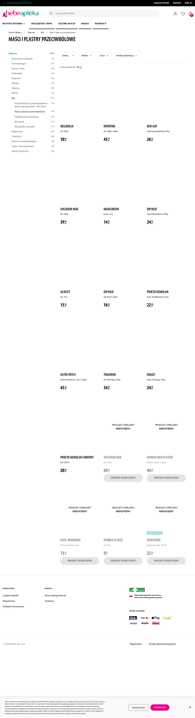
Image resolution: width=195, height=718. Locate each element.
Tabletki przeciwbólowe (34, 117)
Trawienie (33, 136)
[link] (86, 55)
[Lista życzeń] (183, 14)
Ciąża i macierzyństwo (33, 146)
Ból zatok (34, 121)
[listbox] (68, 55)
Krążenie (33, 78)
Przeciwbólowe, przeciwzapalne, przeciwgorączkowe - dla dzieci (34, 105)
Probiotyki (33, 73)
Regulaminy (9, 601)
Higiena (33, 88)
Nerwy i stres (33, 68)
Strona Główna (15, 33)
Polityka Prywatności (13, 606)
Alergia (33, 83)
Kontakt (177, 3)
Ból (42, 33)
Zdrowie (31, 33)
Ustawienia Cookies (138, 707)
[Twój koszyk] (190, 13)
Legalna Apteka (161, 3)
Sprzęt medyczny (33, 151)
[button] (104, 55)
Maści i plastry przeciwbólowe (34, 112)
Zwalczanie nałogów (33, 58)
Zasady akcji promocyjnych (162, 644)
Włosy (33, 93)
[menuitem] (42, 24)
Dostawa (49, 601)
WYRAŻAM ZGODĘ (160, 707)
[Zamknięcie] (190, 707)
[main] (97, 708)
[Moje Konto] (175, 13)
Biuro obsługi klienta (55, 595)
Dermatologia (33, 63)
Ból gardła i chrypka (34, 126)
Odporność (33, 131)
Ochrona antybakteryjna (33, 141)
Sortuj (65, 55)
